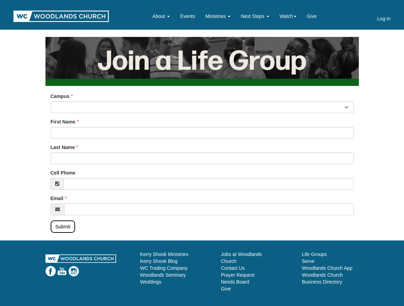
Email (57, 198)
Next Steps (255, 16)
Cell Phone (63, 173)
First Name (63, 122)
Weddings (151, 282)
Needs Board (235, 282)
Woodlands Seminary (163, 275)
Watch (288, 16)
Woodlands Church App (327, 268)
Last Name (63, 147)
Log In (384, 18)
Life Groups (314, 254)
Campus (60, 96)
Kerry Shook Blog (159, 261)
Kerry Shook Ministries (164, 254)
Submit (63, 226)
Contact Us (233, 268)
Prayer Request (238, 275)
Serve (308, 261)
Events (187, 16)
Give (312, 16)
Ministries (217, 16)
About (161, 16)
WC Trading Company (164, 268)
